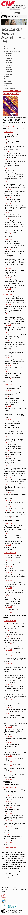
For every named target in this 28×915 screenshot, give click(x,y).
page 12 (8, 182)
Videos (6, 86)
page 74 (8, 450)
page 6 (8, 151)
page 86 (8, 500)
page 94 (8, 533)
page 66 (8, 419)
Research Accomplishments (12, 51)
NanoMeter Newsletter (10, 49)
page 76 (8, 456)
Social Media (8, 83)
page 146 (9, 742)
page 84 (8, 492)
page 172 (9, 834)
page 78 (8, 466)
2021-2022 (9, 60)
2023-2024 (9, 56)
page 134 (9, 700)
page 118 (9, 636)
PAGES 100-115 (10, 553)
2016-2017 (9, 72)
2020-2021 (9, 63)
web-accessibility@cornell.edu (9, 881)
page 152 (9, 762)
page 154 (9, 766)
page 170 (9, 827)
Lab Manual (7, 81)
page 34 (8, 277)
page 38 (8, 304)
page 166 (9, 813)
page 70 (8, 437)
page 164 (9, 807)
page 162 (9, 801)
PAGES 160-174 (10, 787)
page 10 (8, 169)
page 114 (9, 613)
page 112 (9, 607)
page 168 (9, 821)
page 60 (8, 396)
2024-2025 (9, 53)
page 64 (8, 412)
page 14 (8, 189)
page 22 (8, 218)
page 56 (8, 379)
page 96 (8, 539)
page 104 (9, 572)
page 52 (8, 365)
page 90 (8, 510)
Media (4, 46)
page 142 (9, 727)
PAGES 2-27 (8, 131)
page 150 (9, 756)
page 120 (9, 644)
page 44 (8, 332)
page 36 (8, 289)
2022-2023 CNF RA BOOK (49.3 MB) (12, 92)
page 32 (8, 268)
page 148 (9, 750)
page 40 (8, 313)
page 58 (8, 390)
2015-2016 (9, 74)
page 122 (9, 650)
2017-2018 (9, 69)
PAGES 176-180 (10, 847)
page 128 (9, 673)
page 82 (8, 485)
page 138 (9, 713)
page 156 (9, 772)
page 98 (8, 545)
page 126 (9, 663)
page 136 (9, 707)
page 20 (8, 212)
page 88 (8, 506)
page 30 (8, 257)
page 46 (8, 340)
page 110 (9, 595)
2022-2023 (9, 58)
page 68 (8, 429)
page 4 (8, 144)
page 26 (8, 234)
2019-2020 (9, 65)
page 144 (9, 736)
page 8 (8, 159)
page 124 (9, 656)
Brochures (7, 79)
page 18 (8, 203)
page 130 (9, 684)
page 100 (9, 561)
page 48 (8, 350)
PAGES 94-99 (9, 523)
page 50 (8, 357)
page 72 (8, 442)
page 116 (9, 630)
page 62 (8, 406)
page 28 (8, 249)
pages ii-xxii (9, 126)
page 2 (8, 139)
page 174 (9, 842)
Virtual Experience (9, 88)
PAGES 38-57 (9, 294)
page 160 (9, 795)
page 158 (9, 779)
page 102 (9, 566)
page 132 (9, 692)
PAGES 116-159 (10, 620)
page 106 (9, 580)
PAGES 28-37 (9, 239)
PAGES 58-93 (9, 384)
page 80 (8, 477)
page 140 (9, 721)
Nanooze (6, 76)
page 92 (8, 518)
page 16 (8, 197)
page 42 (8, 325)
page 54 (8, 371)
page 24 (8, 228)
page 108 (9, 588)
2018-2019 (9, 67)
